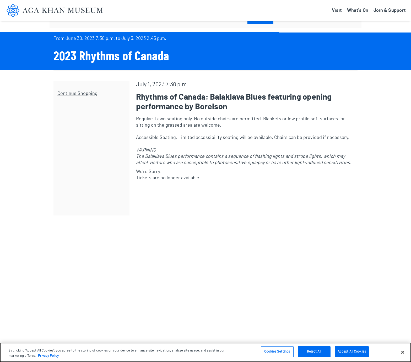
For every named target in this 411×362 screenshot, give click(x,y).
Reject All (314, 351)
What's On (357, 10)
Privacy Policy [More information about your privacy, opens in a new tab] (48, 356)
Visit (337, 10)
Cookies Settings (277, 351)
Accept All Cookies (352, 351)
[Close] (402, 352)
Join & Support (390, 10)
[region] (205, 352)
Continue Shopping (77, 93)
